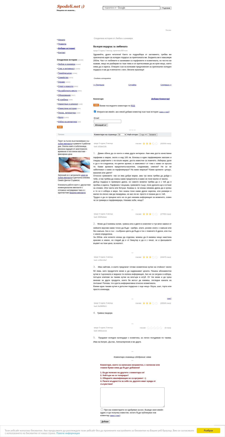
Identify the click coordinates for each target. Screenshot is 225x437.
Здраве (61, 82)
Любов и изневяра (66, 64)
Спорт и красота (65, 86)
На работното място (67, 90)
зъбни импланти (65, 144)
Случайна (132, 85)
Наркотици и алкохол (68, 104)
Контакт (61, 52)
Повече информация (68, 433)
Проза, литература (67, 113)
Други (60, 117)
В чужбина (63, 99)
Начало (61, 40)
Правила (62, 44)
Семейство (63, 77)
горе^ (169, 298)
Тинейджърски (65, 73)
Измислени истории (67, 108)
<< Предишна (98, 85)
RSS (133, 106)
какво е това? (164, 112)
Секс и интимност (66, 68)
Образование (64, 95)
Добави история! (66, 48)
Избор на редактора (67, 121)
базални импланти (78, 193)
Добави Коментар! (160, 99)
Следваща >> (166, 85)
